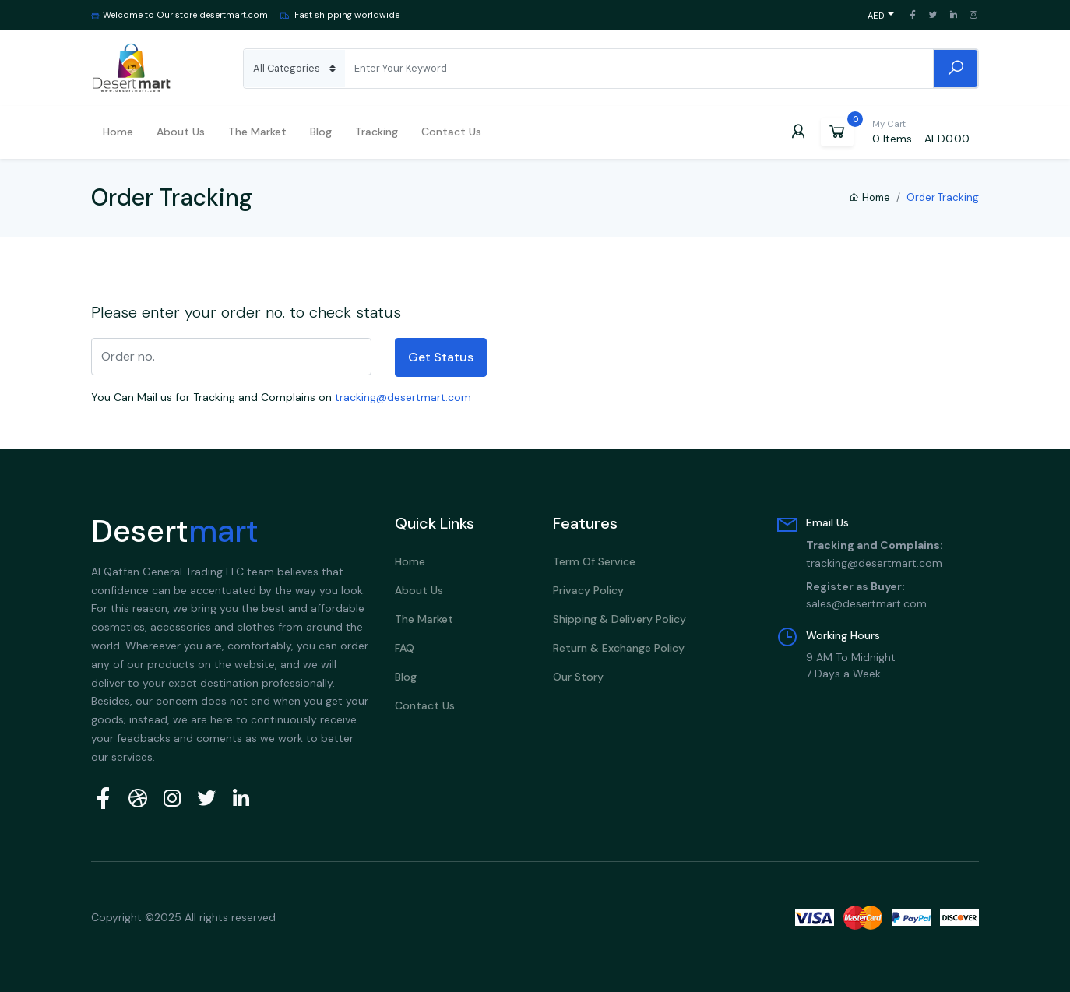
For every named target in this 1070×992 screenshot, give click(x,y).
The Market (257, 132)
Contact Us (451, 132)
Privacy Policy (588, 590)
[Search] (639, 68)
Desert (175, 531)
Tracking (376, 132)
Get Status (440, 357)
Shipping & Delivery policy (619, 619)
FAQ (404, 648)
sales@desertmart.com (866, 603)
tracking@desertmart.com (403, 397)
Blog (321, 132)
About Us (419, 590)
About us (181, 132)
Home (118, 132)
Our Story (578, 677)
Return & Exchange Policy (619, 648)
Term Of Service (594, 561)
